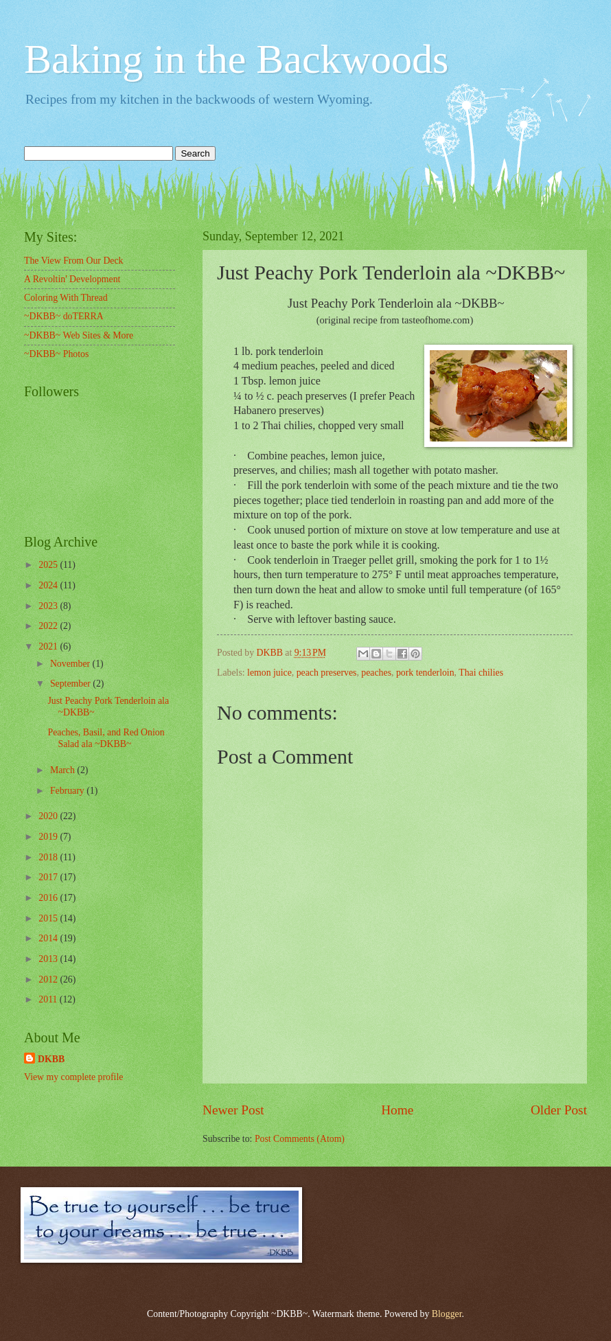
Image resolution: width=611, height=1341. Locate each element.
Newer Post (233, 1110)
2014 (49, 938)
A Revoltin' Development (72, 279)
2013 (49, 959)
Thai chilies (481, 672)
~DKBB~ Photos (56, 354)
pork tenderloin (425, 672)
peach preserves (327, 672)
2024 (49, 585)
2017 (49, 877)
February (68, 791)
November (71, 663)
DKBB (51, 1059)
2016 (49, 898)
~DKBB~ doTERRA (64, 316)
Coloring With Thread (66, 298)
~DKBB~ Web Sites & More (78, 335)
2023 (49, 606)
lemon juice (269, 672)
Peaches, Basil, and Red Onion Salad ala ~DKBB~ (105, 738)
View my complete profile (73, 1077)
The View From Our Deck (74, 260)
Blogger (447, 1314)
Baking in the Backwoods (236, 59)
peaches (376, 672)
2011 (49, 999)
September (71, 683)
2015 (49, 918)
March (63, 770)
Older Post (559, 1110)
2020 (49, 816)
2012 (49, 979)
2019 (49, 837)
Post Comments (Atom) (300, 1139)
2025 (49, 565)
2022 (49, 626)
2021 (49, 646)
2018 (49, 857)
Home (397, 1110)
